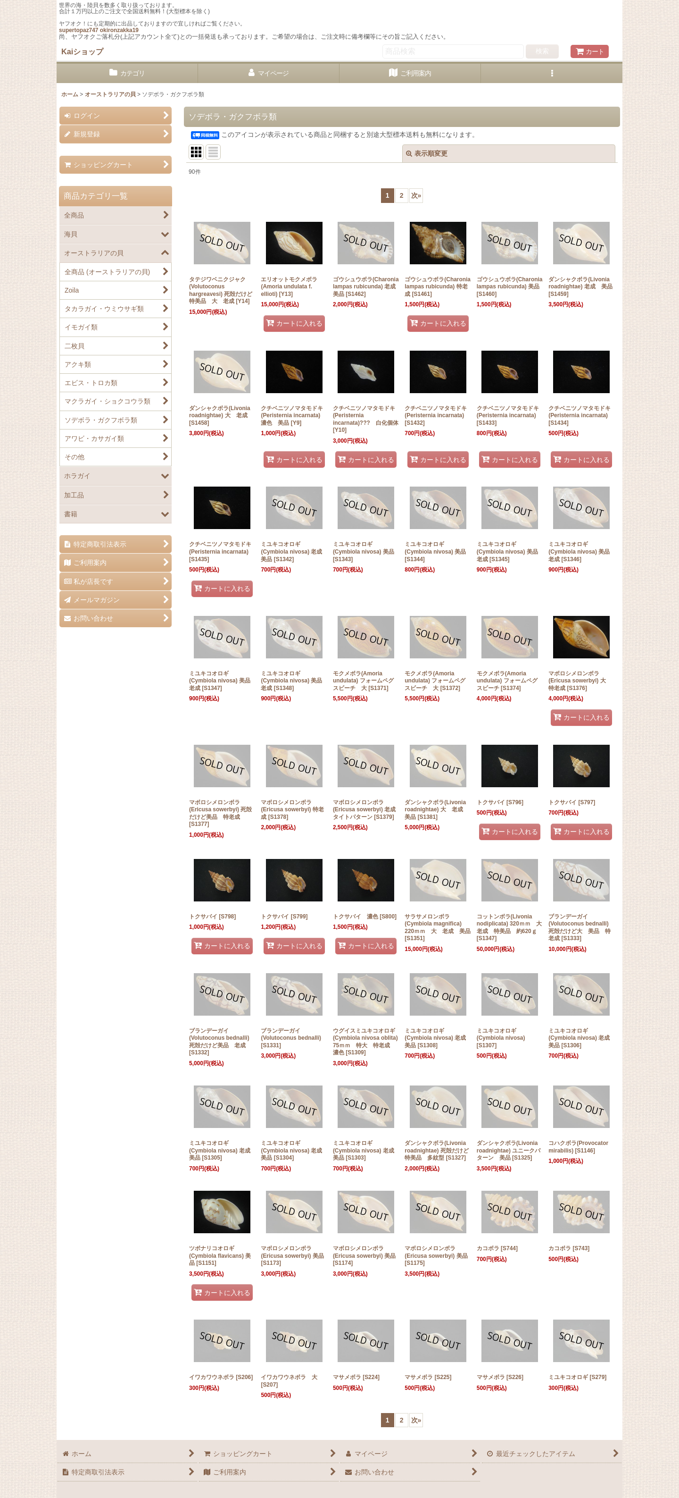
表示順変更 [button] (426, 153)
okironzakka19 (119, 30)
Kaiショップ (82, 51)
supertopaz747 (78, 30)
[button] (551, 73)
